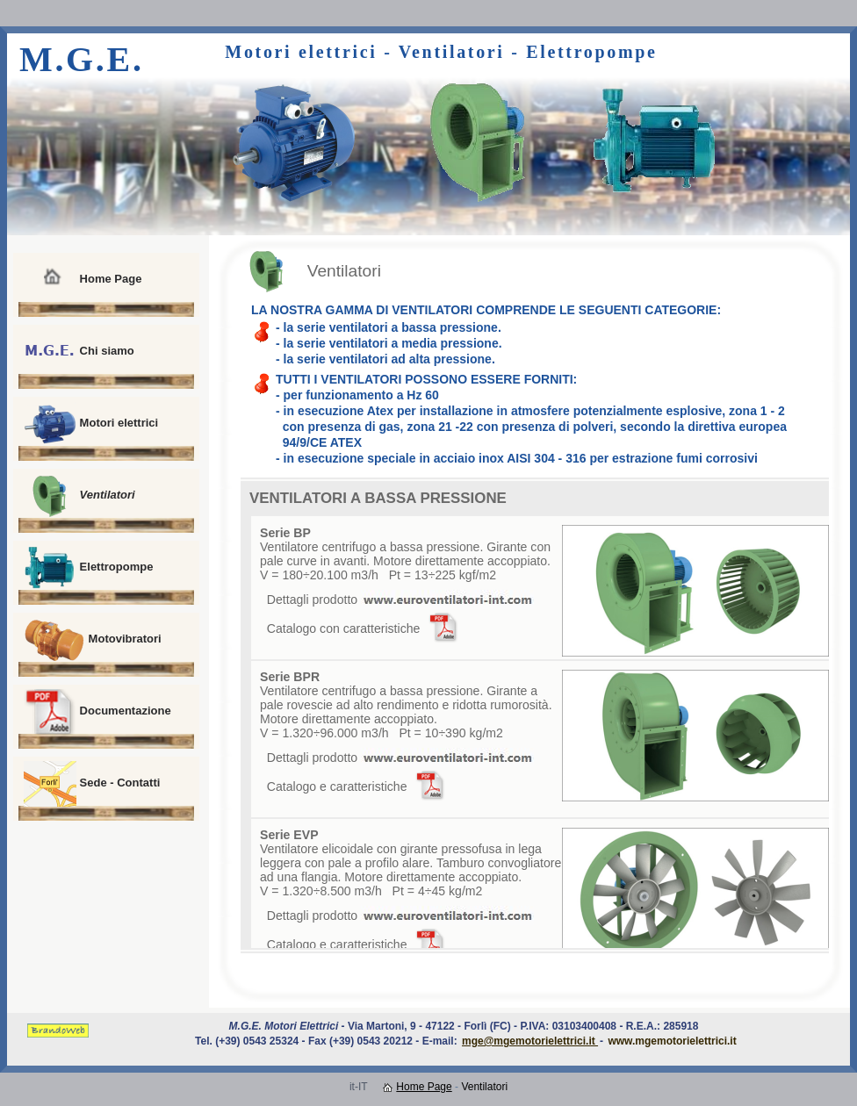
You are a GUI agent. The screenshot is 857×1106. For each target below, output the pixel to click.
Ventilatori (79, 496)
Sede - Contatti (92, 784)
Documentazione (97, 712)
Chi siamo (79, 352)
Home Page (82, 280)
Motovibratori (93, 640)
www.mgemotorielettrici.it (672, 1041)
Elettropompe (88, 568)
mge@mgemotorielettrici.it (530, 1041)
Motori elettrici (91, 424)
